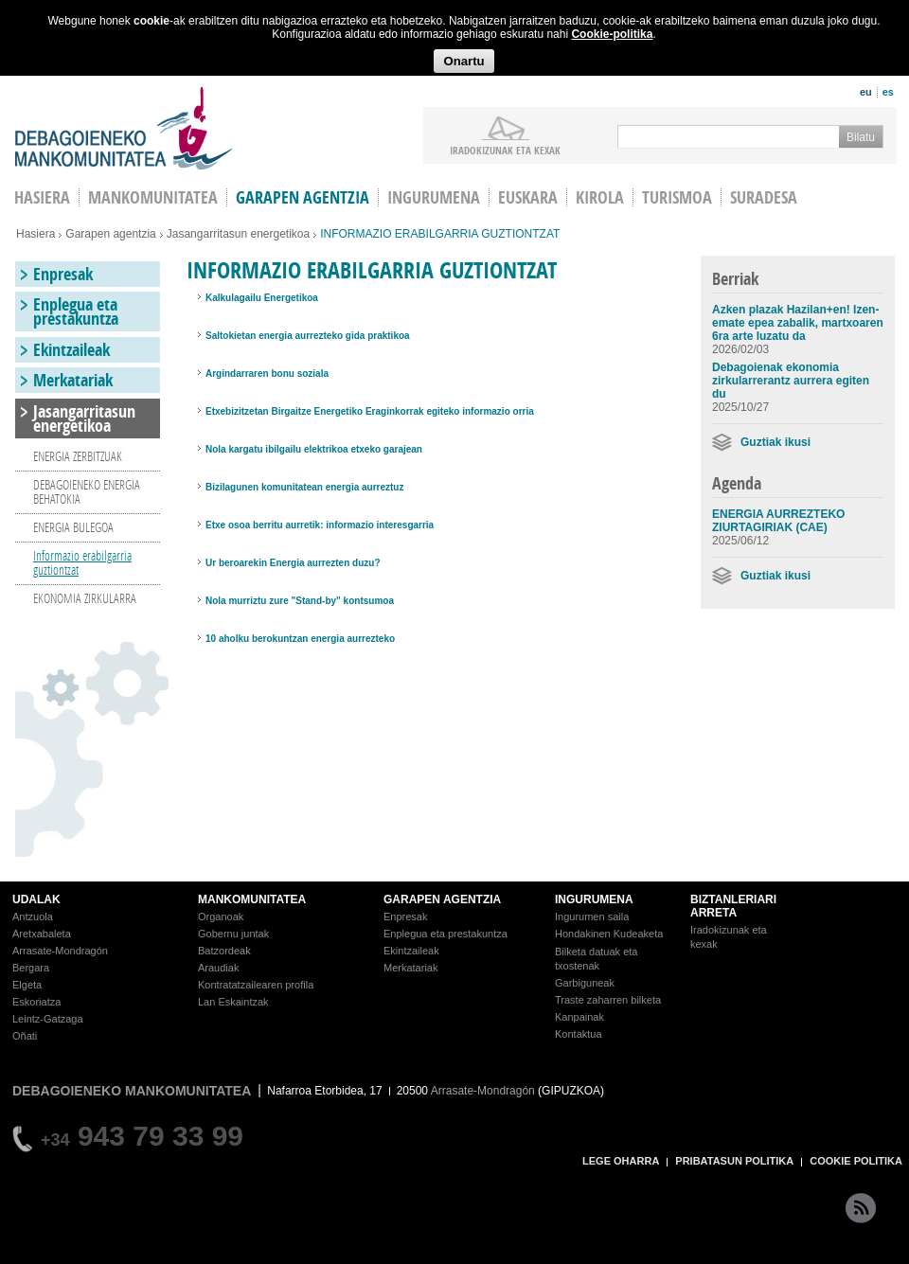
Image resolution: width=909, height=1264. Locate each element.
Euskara (528, 197)
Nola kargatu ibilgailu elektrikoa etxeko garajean (313, 449)
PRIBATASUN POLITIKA (734, 1160)
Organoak (220, 916)
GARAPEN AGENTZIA (442, 899)
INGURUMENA (594, 899)
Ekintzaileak (71, 350)
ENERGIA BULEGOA (73, 527)
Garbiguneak (585, 982)
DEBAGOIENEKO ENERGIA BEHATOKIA (86, 491)
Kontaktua (578, 1034)
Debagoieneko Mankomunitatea (124, 128)
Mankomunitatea (153, 197)
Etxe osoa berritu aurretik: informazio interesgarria (319, 525)
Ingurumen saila (592, 916)
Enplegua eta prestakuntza (75, 311)
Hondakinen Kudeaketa (609, 933)
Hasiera (35, 233)
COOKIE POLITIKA (856, 1160)
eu (866, 92)
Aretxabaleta (41, 933)
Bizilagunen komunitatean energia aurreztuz (304, 487)
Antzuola (32, 916)
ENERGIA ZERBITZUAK (77, 456)
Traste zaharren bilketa (608, 1000)
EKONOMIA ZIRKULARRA (84, 598)
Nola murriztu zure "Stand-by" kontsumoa (299, 601)
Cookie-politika (611, 34)
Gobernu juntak (233, 933)
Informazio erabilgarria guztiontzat (82, 562)
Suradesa (763, 197)
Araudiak (218, 967)
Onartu (463, 61)
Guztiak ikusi (775, 442)
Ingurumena (433, 197)
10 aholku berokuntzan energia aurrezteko (300, 638)
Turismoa (677, 197)
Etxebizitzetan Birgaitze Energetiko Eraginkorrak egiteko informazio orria (369, 411)
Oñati (24, 1035)
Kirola (600, 197)
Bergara (30, 967)
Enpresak (63, 274)
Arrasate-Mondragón (60, 950)
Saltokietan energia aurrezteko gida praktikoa (307, 335)
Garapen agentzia (302, 197)
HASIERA (42, 197)
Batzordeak (224, 950)
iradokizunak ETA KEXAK (505, 149)
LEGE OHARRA (620, 1160)
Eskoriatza (36, 1001)
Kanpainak (579, 1017)
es (888, 92)
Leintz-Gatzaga (47, 1018)
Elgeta (27, 984)
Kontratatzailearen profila (255, 984)
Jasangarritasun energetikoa (238, 233)
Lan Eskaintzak (233, 1001)
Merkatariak (73, 380)
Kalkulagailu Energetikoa (261, 298)
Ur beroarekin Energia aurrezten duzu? (293, 563)
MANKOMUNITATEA (252, 899)
